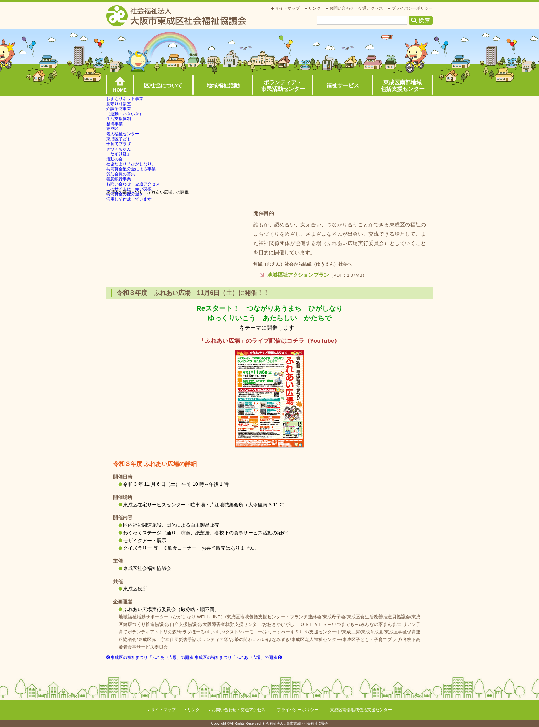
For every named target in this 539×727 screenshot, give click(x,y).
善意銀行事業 (118, 179)
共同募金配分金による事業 (131, 169)
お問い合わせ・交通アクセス (356, 8)
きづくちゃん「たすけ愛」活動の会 (118, 154)
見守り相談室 (118, 103)
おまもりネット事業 (124, 98)
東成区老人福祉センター (122, 131)
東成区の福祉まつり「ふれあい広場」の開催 (149, 657)
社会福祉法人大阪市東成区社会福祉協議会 (176, 15)
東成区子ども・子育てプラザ (120, 142)
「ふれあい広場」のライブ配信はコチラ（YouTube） (269, 341)
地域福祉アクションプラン (298, 275)
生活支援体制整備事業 (118, 121)
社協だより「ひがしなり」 (131, 164)
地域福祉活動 (223, 85)
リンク (314, 8)
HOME (120, 90)
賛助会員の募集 (120, 174)
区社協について (163, 85)
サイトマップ (287, 8)
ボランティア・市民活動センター (283, 85)
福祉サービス (342, 85)
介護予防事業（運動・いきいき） (124, 111)
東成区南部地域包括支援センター (403, 85)
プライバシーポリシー (412, 8)
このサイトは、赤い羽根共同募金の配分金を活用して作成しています (129, 193)
